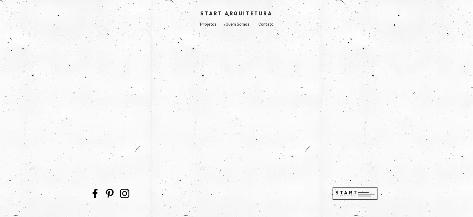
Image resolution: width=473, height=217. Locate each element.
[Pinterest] (109, 193)
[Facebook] (95, 193)
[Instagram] (124, 193)
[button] (208, 24)
